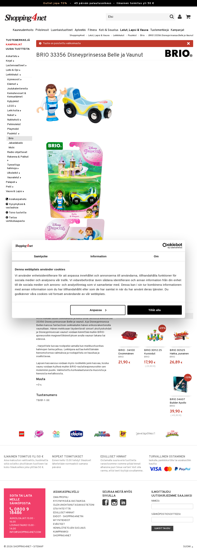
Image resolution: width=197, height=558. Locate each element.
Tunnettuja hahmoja (13, 166)
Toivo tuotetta (16, 212)
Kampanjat (177, 30)
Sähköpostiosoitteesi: (166, 514)
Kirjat (10, 61)
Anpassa (98, 309)
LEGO (12, 106)
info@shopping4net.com (25, 532)
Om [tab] (156, 256)
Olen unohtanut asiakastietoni (73, 505)
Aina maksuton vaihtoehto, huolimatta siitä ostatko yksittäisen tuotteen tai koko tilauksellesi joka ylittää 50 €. (26, 462)
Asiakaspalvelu (16, 199)
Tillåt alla (154, 309)
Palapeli (12, 182)
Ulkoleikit (14, 173)
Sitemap (38, 546)
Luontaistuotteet (62, 30)
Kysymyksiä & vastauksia (15, 206)
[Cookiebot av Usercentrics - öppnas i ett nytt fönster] (165, 246)
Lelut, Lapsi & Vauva (134, 30)
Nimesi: (155, 501)
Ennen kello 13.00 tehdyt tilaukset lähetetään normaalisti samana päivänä (74, 462)
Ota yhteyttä (62, 508)
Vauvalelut (14, 177)
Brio (142, 35)
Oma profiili (60, 497)
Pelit (10, 186)
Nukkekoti (14, 119)
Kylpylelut (13, 101)
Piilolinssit (42, 30)
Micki (11, 147)
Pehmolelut (14, 124)
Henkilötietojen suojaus (69, 528)
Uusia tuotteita (18, 49)
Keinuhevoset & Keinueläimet (16, 95)
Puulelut (132, 35)
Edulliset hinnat (63, 512)
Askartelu (13, 56)
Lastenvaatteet (16, 65)
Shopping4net (77, 35)
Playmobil (13, 129)
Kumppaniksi (60, 531)
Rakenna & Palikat (18, 158)
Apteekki (80, 30)
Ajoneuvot (14, 79)
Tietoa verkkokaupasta (15, 219)
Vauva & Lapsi (15, 191)
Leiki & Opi (13, 70)
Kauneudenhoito (23, 30)
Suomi (188, 546)
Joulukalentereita (17, 88)
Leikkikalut (118, 35)
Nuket (12, 115)
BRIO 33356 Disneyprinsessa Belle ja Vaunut (170, 35)
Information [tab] (98, 256)
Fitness (92, 30)
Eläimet (13, 84)
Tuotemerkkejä (159, 30)
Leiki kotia (14, 110)
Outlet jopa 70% (55, 3)
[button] (188, 17)
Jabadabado (15, 143)
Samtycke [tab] (41, 256)
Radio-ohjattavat (17, 152)
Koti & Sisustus (108, 30)
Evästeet (59, 524)
